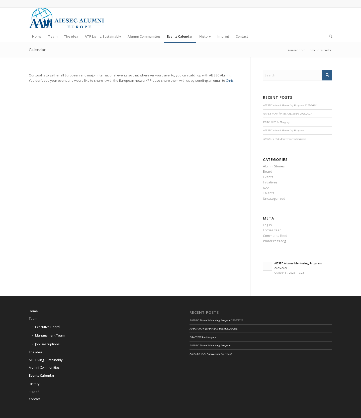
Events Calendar (42, 375)
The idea (35, 352)
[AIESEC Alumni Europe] (66, 19)
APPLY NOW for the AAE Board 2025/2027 (287, 113)
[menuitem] (37, 36)
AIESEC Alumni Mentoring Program (283, 130)
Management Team (50, 335)
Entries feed (272, 230)
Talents (268, 193)
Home (33, 311)
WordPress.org (274, 241)
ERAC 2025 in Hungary (276, 122)
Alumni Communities (44, 367)
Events (268, 177)
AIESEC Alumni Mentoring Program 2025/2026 (289, 105)
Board (267, 171)
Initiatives (270, 182)
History (34, 383)
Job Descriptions (47, 344)
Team (33, 318)
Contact (34, 399)
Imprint (34, 391)
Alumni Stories (274, 166)
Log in (267, 225)
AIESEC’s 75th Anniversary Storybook (284, 138)
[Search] (329, 36)
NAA (266, 187)
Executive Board (47, 327)
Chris (230, 80)
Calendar (37, 50)
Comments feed (275, 235)
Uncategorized (274, 198)
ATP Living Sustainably (46, 360)
